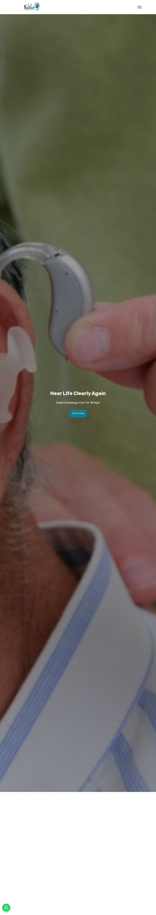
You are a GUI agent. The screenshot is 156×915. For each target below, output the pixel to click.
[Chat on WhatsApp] (6, 908)
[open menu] (139, 7)
